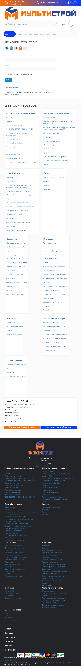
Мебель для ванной (13, 259)
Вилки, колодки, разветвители (54, 274)
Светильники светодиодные (54, 267)
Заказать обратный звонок (58, 427)
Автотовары (10, 226)
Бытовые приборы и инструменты (56, 286)
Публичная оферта (9, 660)
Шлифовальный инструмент (17, 211)
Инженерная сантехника (15, 267)
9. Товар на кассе (14, 360)
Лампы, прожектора (50, 259)
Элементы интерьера (14, 334)
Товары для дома (49, 350)
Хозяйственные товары (54, 318)
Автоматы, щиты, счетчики (53, 255)
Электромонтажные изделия (54, 294)
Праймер (46, 137)
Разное (9, 368)
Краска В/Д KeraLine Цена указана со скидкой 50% (57, 122)
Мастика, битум (49, 145)
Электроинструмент (51, 290)
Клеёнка (46, 330)
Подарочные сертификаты (16, 364)
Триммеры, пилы (49, 243)
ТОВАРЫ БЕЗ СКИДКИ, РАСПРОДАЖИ (21, 163)
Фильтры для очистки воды (16, 282)
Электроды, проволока (15, 215)
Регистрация (52, 3)
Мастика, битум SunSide (52, 133)
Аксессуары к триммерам (16, 230)
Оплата (25, 34)
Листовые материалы (14, 125)
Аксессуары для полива (15, 294)
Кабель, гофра (48, 298)
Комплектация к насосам (15, 255)
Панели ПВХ (11, 323)
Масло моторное (12, 219)
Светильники (48, 247)
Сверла (46, 185)
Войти (43, 3)
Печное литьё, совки (51, 342)
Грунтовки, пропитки (51, 149)
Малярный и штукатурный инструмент (20, 195)
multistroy (16, 413)
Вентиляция (10, 286)
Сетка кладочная (12, 147)
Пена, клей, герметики (51, 141)
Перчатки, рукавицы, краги (16, 376)
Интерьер (10, 318)
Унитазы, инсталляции (14, 274)
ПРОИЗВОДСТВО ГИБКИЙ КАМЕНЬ (20, 129)
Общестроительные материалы (21, 113)
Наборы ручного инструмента (17, 203)
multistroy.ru (17, 422)
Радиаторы (10, 270)
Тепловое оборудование (52, 251)
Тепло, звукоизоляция (14, 159)
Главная (19, 34)
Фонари (46, 306)
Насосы (9, 290)
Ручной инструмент (15, 173)
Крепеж (46, 173)
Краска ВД (47, 153)
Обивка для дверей (50, 323)
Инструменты (11, 177)
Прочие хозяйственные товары (55, 334)
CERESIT (9, 117)
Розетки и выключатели (52, 270)
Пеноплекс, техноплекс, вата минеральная (17, 134)
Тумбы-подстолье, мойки (16, 247)
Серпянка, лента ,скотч (15, 199)
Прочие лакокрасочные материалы (56, 161)
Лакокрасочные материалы (56, 113)
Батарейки (10, 372)
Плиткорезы (11, 181)
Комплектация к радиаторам (17, 263)
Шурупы (46, 189)
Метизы (46, 181)
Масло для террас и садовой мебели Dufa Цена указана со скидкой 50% (59, 128)
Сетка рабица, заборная (15, 143)
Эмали (45, 165)
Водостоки (10, 251)
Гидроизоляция (49, 117)
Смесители (10, 278)
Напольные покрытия (14, 326)
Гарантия (41, 34)
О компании (54, 34)
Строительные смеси (14, 155)
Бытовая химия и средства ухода (55, 326)
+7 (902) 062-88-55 (20, 407)
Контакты (47, 34)
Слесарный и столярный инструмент (20, 207)
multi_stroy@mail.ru (18, 410)
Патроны (46, 263)
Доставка (30, 34)
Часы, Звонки (48, 310)
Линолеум (10, 330)
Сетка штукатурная (13, 139)
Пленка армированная (14, 151)
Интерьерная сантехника (15, 243)
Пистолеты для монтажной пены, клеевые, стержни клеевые (18, 186)
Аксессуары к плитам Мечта (54, 302)
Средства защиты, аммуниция (17, 191)
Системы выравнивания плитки (18, 222)
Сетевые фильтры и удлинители (55, 278)
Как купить (36, 34)
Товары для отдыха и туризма (54, 346)
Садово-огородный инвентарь (55, 338)
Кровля (9, 121)
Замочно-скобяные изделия (54, 177)
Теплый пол (47, 282)
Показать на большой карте (22, 427)
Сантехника (11, 239)
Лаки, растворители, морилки (54, 157)
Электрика (48, 239)
